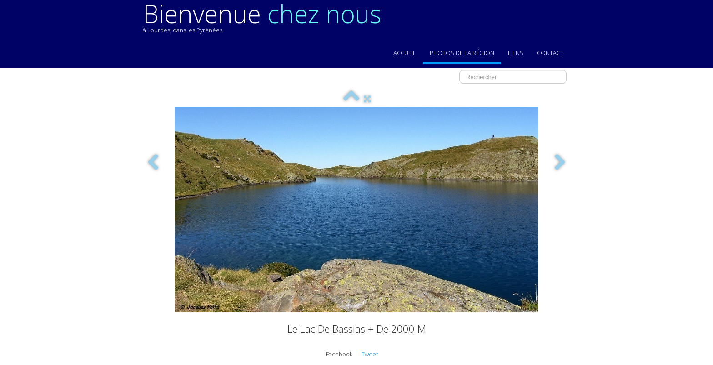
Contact (550, 53)
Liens (515, 53)
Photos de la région (462, 53)
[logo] (265, 22)
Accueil (404, 53)
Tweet (370, 354)
